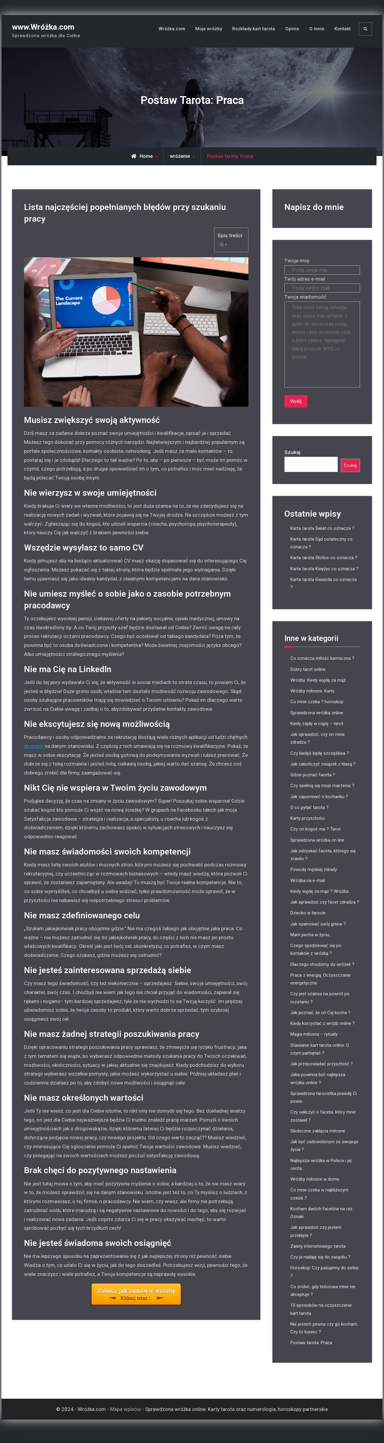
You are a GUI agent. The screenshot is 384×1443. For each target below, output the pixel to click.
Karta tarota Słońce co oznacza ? (323, 566)
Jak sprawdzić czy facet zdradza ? (324, 910)
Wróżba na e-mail (307, 888)
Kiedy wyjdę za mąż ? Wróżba (319, 899)
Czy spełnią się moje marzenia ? (322, 794)
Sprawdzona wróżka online (316, 721)
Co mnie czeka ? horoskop (317, 710)
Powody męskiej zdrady (313, 878)
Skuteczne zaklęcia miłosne (317, 1139)
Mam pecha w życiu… (311, 943)
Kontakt (342, 28)
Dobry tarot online (308, 677)
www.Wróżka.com (43, 26)
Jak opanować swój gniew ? (318, 932)
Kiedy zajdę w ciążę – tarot (316, 732)
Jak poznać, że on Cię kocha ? (320, 1021)
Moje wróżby (208, 28)
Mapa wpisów (125, 1417)
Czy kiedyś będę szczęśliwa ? (319, 761)
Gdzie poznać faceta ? (312, 783)
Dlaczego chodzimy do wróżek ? (322, 972)
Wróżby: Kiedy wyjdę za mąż (318, 688)
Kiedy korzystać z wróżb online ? (322, 1031)
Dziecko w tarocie (308, 921)
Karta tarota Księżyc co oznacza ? (324, 577)
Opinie (292, 28)
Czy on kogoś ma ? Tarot (315, 837)
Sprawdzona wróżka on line (317, 848)
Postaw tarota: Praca (311, 1351)
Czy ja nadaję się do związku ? (320, 1265)
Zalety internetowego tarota (318, 1254)
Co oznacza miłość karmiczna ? (322, 666)
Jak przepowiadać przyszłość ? (321, 1072)
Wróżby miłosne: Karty (312, 699)
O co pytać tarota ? (309, 816)
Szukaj (292, 460)
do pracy (34, 746)
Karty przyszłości (307, 826)
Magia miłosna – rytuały (314, 1042)
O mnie (316, 28)
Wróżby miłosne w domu (314, 1187)
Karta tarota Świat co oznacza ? (322, 536)
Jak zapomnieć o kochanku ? (319, 804)
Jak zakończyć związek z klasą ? (323, 772)
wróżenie (180, 156)
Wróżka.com (172, 28)
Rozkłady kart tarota (253, 28)
